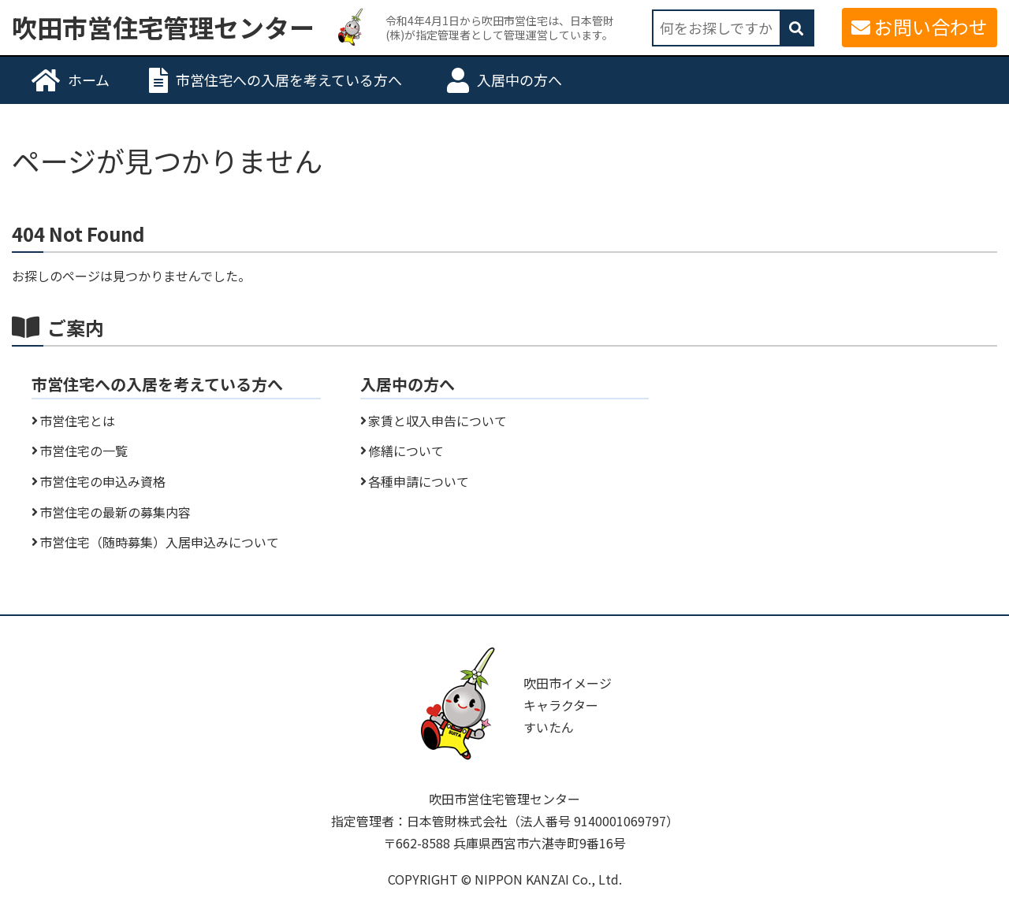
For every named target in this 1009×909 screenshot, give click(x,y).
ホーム (89, 79)
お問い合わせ (931, 26)
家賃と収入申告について (437, 420)
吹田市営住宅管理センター (163, 27)
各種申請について (418, 481)
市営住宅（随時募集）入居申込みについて (159, 541)
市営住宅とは (77, 420)
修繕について (406, 450)
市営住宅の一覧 (83, 450)
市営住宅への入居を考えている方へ (289, 79)
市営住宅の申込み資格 (102, 481)
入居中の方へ (519, 79)
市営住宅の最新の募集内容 (115, 512)
